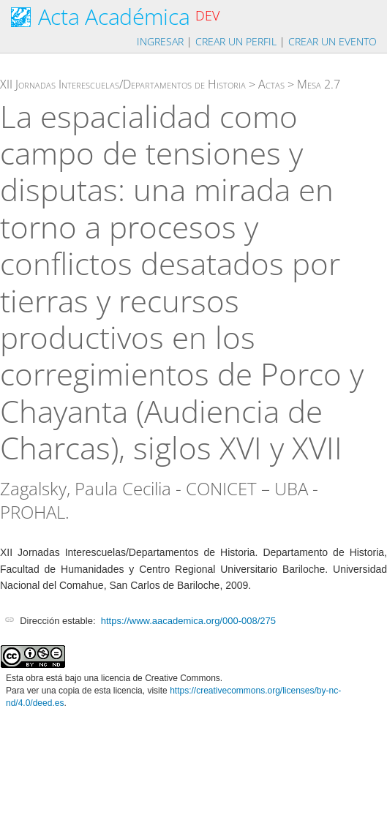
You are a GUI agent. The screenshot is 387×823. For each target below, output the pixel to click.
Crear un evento (332, 41)
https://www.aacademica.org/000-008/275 (188, 620)
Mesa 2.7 (318, 84)
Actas (271, 84)
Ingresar (160, 41)
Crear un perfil (236, 41)
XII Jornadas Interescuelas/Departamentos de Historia (123, 84)
